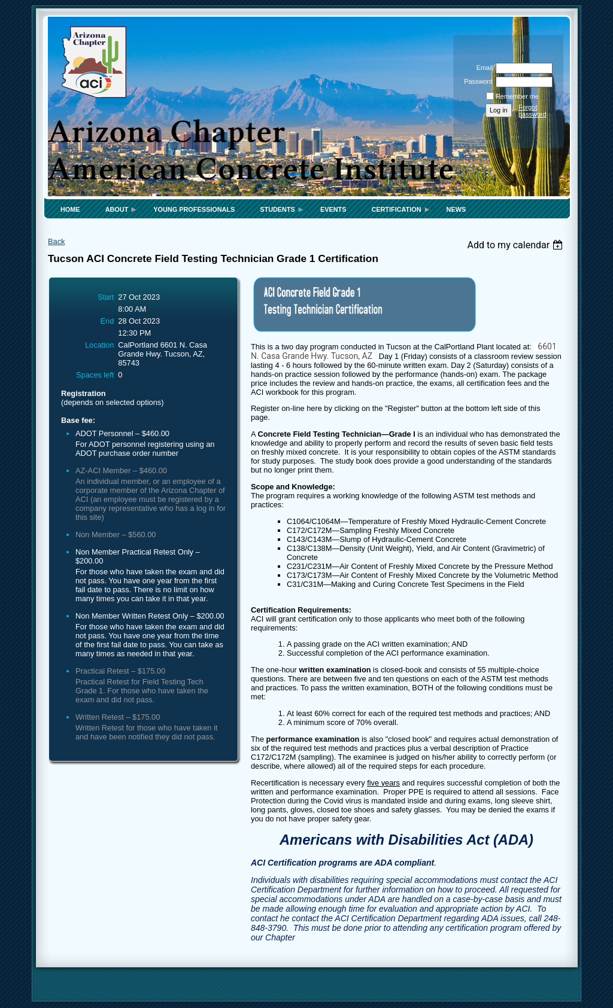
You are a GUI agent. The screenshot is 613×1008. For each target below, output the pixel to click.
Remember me (517, 96)
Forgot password (532, 110)
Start (106, 297)
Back (56, 241)
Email (482, 67)
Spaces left (95, 374)
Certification (396, 209)
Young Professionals (194, 209)
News (456, 209)
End (107, 320)
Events (333, 209)
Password (476, 81)
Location (99, 344)
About (117, 209)
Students (277, 209)
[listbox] (516, 244)
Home (70, 209)
